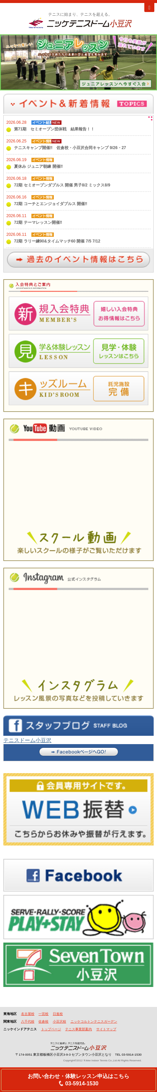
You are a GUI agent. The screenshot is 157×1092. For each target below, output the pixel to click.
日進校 (58, 1014)
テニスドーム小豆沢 (27, 740)
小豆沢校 (59, 1021)
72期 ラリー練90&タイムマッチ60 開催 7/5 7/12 (57, 241)
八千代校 (27, 1021)
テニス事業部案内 (78, 1029)
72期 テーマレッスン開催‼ (38, 222)
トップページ (51, 1029)
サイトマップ (106, 1029)
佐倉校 (43, 1021)
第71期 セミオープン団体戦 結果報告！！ (54, 129)
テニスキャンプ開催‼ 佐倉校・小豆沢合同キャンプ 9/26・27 (70, 147)
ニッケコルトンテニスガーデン (93, 1021)
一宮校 (43, 1014)
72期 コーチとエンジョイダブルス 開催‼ (50, 203)
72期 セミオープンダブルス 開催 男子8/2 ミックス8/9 (62, 185)
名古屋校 (27, 1014)
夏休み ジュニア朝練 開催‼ (38, 166)
